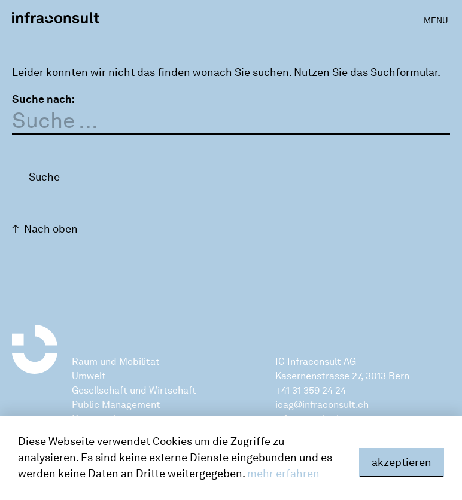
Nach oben (51, 229)
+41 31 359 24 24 (310, 390)
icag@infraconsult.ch (322, 404)
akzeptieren (401, 462)
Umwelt (89, 376)
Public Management (116, 404)
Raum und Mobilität (116, 361)
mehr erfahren (283, 473)
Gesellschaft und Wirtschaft (134, 390)
